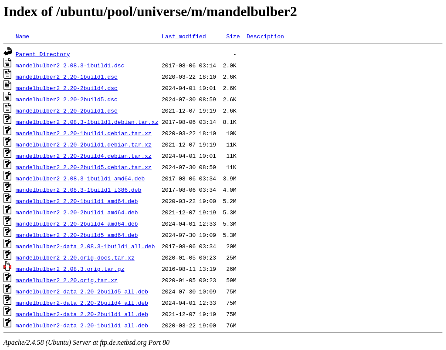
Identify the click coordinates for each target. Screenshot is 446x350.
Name (22, 36)
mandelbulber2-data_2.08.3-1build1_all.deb (85, 246)
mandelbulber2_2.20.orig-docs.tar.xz (75, 257)
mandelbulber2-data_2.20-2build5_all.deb (82, 291)
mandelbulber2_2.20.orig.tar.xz (67, 280)
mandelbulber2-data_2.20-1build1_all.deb (82, 325)
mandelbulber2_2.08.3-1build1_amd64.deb (80, 178)
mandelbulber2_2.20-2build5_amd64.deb (77, 235)
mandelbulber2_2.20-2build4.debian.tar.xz (84, 156)
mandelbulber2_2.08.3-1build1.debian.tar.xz (87, 122)
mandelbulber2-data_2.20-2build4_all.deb (82, 303)
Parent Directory (43, 54)
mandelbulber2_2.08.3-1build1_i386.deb (79, 189)
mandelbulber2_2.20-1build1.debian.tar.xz (84, 133)
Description (265, 36)
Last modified (184, 36)
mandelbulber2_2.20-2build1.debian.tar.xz (84, 144)
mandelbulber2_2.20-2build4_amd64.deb (77, 223)
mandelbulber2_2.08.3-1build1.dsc (70, 65)
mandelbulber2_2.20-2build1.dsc (67, 110)
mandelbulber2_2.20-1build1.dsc (67, 76)
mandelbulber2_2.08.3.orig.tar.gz (70, 269)
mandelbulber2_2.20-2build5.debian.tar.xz (84, 167)
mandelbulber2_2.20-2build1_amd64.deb (77, 212)
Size (233, 36)
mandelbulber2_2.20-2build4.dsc (67, 88)
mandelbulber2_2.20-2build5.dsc (67, 99)
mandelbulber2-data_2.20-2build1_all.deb (82, 314)
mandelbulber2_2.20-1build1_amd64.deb (77, 201)
